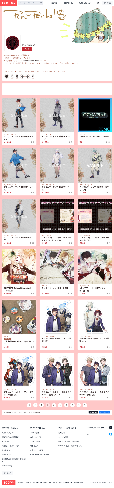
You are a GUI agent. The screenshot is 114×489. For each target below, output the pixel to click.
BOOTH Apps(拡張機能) (10, 438)
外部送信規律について (81, 484)
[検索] (40, 3)
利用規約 (28, 484)
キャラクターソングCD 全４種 (55, 289)
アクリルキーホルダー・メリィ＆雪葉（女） (94, 341)
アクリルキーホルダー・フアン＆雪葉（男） (56, 341)
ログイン (54, 3)
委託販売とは (6, 456)
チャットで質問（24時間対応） (69, 443)
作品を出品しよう (85, 3)
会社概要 (21, 484)
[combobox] (30, 3)
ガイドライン (52, 484)
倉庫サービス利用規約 (40, 484)
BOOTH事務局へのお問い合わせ (70, 447)
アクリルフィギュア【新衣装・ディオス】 (18, 139)
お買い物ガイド (35, 438)
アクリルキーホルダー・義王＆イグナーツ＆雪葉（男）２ (56, 394)
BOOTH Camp (7, 467)
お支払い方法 (35, 443)
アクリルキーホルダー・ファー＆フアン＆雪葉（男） (18, 394)
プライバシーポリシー (65, 484)
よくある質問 (63, 438)
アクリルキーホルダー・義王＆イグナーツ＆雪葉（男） (94, 394)
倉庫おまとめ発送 (36, 451)
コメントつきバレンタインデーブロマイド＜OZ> (94, 240)
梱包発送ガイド (7, 451)
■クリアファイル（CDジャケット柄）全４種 (93, 290)
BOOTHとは (68, 3)
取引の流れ (34, 447)
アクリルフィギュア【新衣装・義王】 (17, 240)
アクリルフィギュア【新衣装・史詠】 (55, 189)
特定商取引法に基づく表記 (98, 484)
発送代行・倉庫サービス (10, 447)
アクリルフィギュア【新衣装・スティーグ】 (94, 189)
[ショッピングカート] (97, 3)
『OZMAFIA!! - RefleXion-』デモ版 (94, 137)
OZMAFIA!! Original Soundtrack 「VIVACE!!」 (18, 290)
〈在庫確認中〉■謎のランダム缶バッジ (19, 344)
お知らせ (61, 434)
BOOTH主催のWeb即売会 (39, 456)
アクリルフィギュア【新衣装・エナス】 (18, 189)
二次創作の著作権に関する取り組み (14, 461)
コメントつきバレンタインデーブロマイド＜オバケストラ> (56, 240)
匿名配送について (8, 443)
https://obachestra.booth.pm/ (31, 61)
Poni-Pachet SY (28, 45)
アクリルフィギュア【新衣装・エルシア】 (56, 139)
